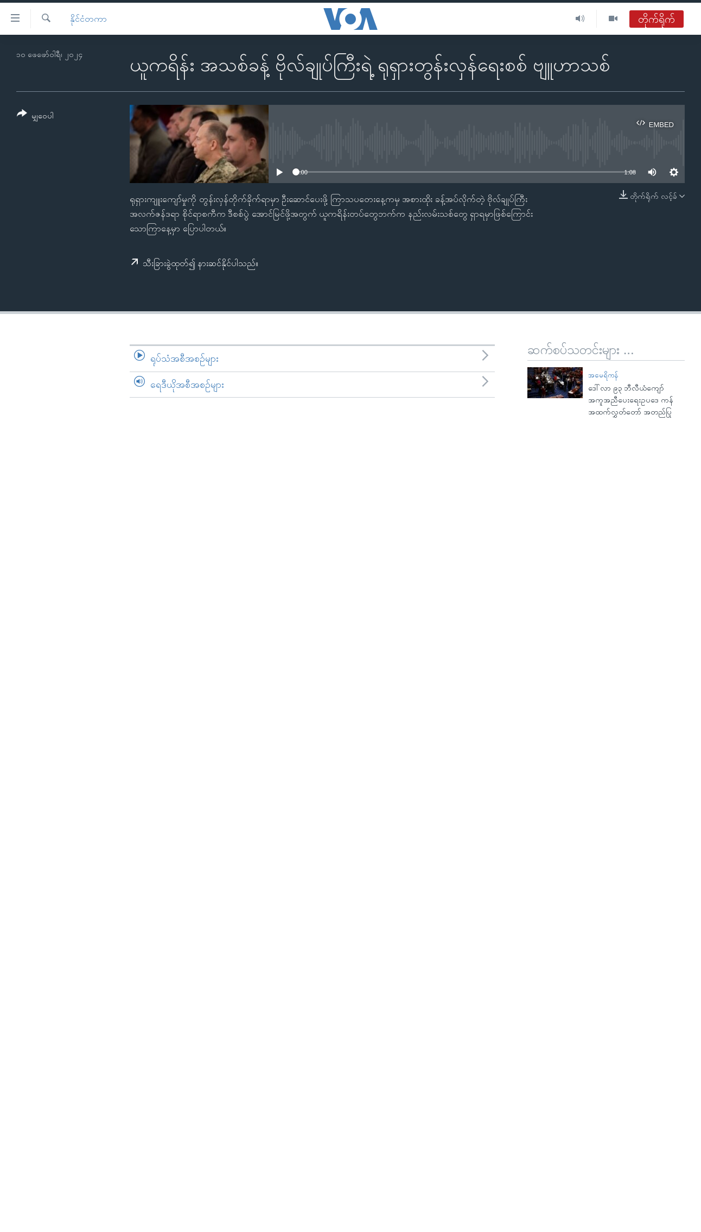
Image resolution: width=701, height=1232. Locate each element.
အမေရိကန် (603, 375)
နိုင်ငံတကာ (88, 18)
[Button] (35, 116)
